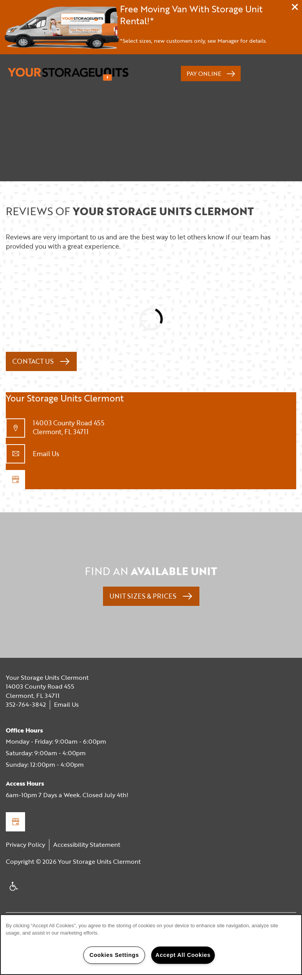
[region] (151, 944)
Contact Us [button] (33, 361)
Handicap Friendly (14, 889)
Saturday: (19, 753)
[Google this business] (15, 479)
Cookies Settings (114, 955)
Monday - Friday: (29, 741)
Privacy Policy (25, 844)
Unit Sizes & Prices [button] (144, 596)
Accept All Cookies (183, 955)
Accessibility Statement (86, 844)
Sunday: (17, 764)
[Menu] (271, 73)
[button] (295, 7)
